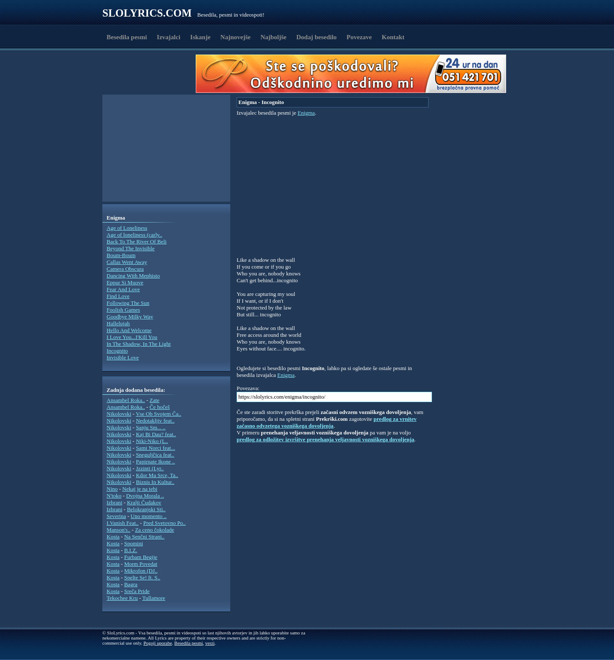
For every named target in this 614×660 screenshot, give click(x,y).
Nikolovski (119, 414)
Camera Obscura (125, 269)
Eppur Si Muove (125, 282)
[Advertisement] (151, 74)
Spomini (133, 543)
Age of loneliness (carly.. (134, 235)
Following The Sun (128, 303)
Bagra (130, 584)
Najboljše (274, 37)
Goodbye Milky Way (130, 316)
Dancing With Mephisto (133, 275)
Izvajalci (168, 37)
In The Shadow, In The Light (139, 344)
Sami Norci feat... (155, 448)
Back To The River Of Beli (137, 241)
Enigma (306, 113)
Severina (116, 516)
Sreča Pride (137, 591)
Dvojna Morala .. (145, 495)
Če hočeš (160, 407)
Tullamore (153, 598)
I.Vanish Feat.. (123, 523)
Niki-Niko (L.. (152, 441)
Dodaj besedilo (316, 37)
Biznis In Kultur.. (155, 482)
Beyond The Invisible (130, 248)
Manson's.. (118, 530)
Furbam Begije (140, 557)
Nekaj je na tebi (139, 489)
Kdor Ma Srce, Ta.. (157, 475)
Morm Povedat (140, 564)
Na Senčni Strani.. (144, 536)
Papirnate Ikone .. (155, 461)
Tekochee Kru (122, 598)
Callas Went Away (127, 262)
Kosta (113, 536)
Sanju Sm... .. (151, 427)
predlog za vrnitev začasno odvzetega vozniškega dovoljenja (327, 422)
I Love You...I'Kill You (132, 337)
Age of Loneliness (127, 228)
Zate (154, 400)
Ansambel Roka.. (126, 400)
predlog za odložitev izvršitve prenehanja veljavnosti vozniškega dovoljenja (325, 439)
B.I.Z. (130, 550)
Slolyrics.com (147, 13)
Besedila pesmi (127, 37)
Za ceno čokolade (154, 530)
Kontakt (393, 37)
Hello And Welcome (129, 330)
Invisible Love (123, 357)
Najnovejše (235, 37)
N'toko (114, 495)
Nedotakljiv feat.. (155, 420)
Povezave (359, 37)
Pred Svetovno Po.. (164, 523)
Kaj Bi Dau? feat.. (156, 434)
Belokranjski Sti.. (146, 509)
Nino (112, 489)
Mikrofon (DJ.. (140, 570)
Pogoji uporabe (157, 643)
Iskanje (200, 37)
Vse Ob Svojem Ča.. (158, 414)
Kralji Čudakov (144, 502)
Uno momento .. (148, 516)
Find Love (118, 296)
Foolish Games (123, 310)
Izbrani (114, 502)
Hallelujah (118, 323)
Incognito (117, 350)
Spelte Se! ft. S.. (142, 577)
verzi (209, 643)
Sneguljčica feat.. (155, 455)
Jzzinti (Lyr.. (150, 468)
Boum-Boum (121, 255)
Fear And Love (123, 289)
